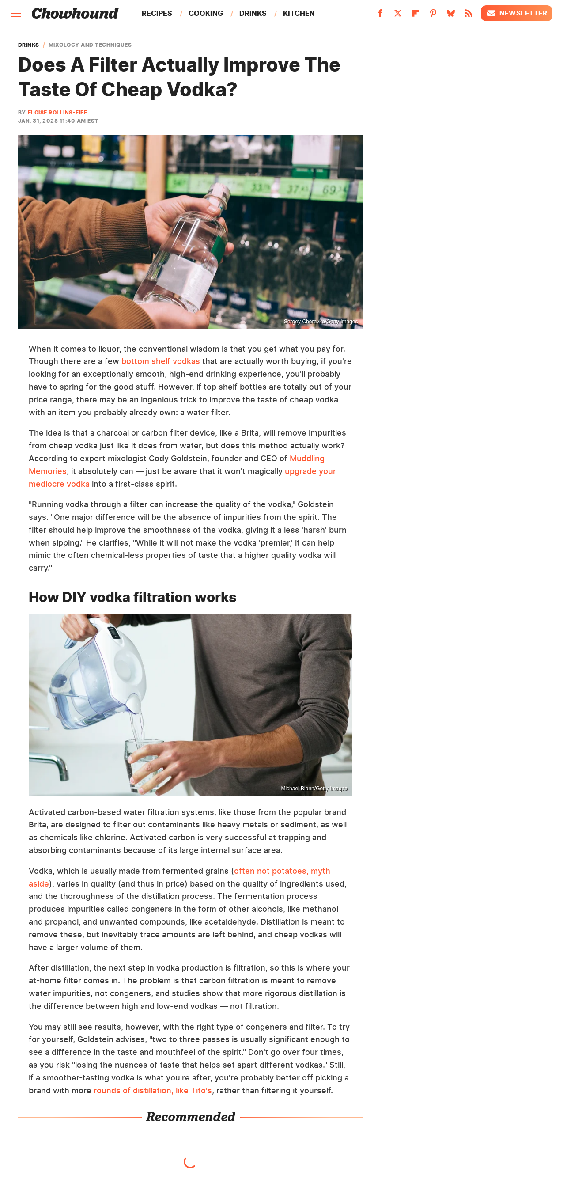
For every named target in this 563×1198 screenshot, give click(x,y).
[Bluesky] (451, 16)
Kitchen (299, 13)
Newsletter (516, 13)
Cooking (206, 13)
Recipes (157, 13)
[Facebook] (380, 16)
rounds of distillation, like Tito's (153, 1090)
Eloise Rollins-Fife (57, 112)
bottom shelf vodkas (160, 361)
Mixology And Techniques (90, 45)
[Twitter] (398, 16)
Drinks (253, 13)
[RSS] (468, 16)
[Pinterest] (433, 16)
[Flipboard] (415, 16)
